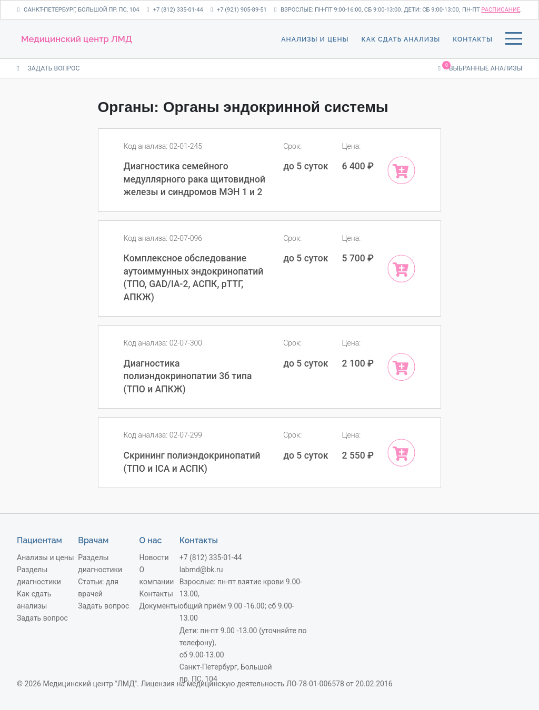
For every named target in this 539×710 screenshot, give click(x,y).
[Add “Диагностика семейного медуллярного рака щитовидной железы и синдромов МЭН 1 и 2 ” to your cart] (401, 170)
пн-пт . (492, 9)
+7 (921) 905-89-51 (239, 9)
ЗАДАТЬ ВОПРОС (48, 68)
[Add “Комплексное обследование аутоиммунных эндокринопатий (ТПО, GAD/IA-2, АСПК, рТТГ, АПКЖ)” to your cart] (401, 268)
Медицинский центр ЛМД (76, 39)
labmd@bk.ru (201, 569)
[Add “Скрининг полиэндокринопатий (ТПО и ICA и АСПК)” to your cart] (401, 452)
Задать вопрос (42, 618)
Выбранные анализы (480, 67)
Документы (159, 606)
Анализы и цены (314, 39)
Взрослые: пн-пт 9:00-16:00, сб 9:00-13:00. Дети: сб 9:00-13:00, (367, 9)
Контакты (473, 39)
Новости (154, 557)
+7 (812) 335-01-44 (175, 9)
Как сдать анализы (401, 39)
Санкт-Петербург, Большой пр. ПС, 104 (78, 9)
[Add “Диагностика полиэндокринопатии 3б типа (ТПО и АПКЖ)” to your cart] (401, 367)
